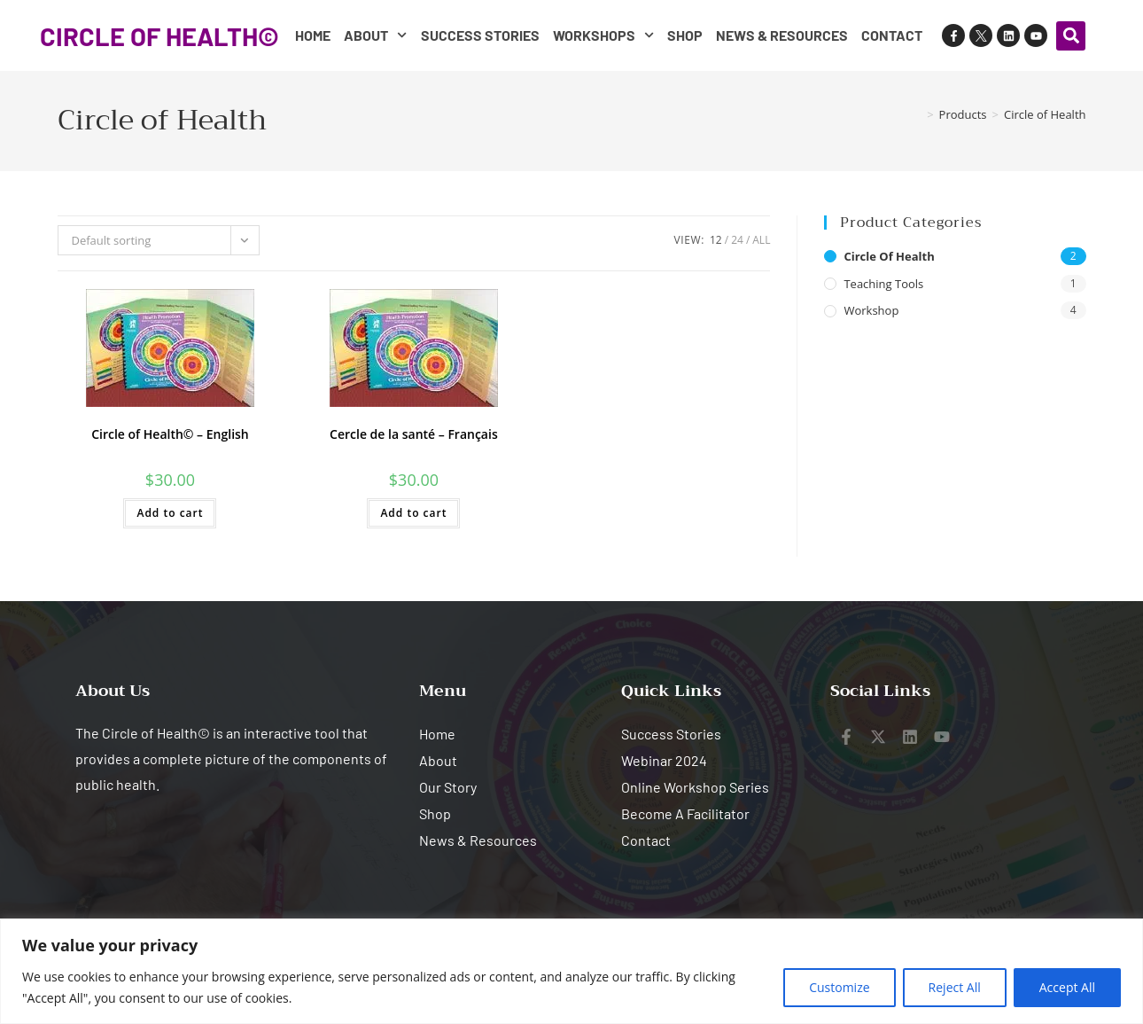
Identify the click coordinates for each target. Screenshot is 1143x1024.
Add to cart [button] (169, 512)
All (761, 239)
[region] (571, 971)
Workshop (871, 310)
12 (716, 239)
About (375, 35)
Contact (891, 35)
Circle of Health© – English (170, 434)
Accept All (1067, 987)
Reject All (955, 987)
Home (312, 35)
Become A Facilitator (685, 813)
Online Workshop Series (695, 786)
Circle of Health (1045, 114)
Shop (685, 35)
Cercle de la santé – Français (414, 434)
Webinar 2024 (664, 760)
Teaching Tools (883, 284)
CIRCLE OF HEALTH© (159, 35)
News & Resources (782, 35)
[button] (1070, 36)
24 (737, 239)
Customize (839, 987)
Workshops (603, 35)
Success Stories (480, 35)
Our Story (448, 786)
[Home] (915, 114)
